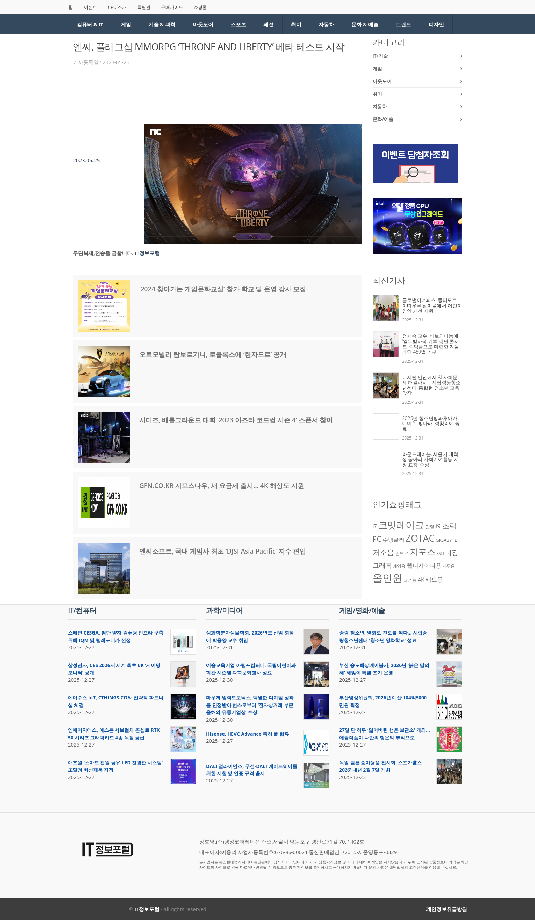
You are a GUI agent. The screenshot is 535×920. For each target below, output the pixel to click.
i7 (375, 526)
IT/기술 (380, 56)
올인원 (387, 578)
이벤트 (90, 7)
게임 (126, 24)
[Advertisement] (197, 96)
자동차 (326, 24)
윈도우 (401, 553)
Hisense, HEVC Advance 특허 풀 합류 (247, 733)
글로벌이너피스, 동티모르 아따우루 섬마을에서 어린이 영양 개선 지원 (432, 305)
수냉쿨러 (393, 539)
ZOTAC (420, 538)
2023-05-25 (86, 160)
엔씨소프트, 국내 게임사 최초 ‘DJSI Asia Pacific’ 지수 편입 (222, 551)
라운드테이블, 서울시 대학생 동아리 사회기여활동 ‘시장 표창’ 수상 (430, 459)
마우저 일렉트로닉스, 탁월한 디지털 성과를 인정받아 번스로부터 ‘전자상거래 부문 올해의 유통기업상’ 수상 (250, 704)
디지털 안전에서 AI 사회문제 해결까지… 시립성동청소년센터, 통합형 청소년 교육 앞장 (431, 385)
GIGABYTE (446, 540)
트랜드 (403, 24)
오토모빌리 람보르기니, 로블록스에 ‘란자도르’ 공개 (212, 354)
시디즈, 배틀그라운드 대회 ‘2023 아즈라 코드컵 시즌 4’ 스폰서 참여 (236, 420)
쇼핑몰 (200, 7)
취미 (296, 24)
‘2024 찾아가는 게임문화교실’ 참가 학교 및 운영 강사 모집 (222, 288)
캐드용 (434, 579)
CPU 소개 (117, 7)
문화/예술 (383, 119)
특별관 (143, 7)
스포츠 (238, 24)
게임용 (399, 566)
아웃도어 (203, 24)
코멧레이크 (401, 525)
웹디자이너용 (424, 565)
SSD (440, 553)
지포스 (422, 551)
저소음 (383, 552)
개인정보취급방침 (446, 909)
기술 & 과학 (161, 24)
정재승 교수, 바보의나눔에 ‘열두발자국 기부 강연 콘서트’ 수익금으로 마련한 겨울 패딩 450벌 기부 (430, 344)
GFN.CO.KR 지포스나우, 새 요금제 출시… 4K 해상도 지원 (221, 485)
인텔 (429, 527)
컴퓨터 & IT (90, 24)
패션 (268, 24)
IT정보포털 (147, 253)
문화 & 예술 (364, 24)
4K (421, 579)
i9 (438, 525)
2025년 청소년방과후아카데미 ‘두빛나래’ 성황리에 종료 (431, 423)
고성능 (410, 580)
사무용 (449, 566)
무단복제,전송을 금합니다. (103, 253)
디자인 (436, 24)
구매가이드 (172, 7)
